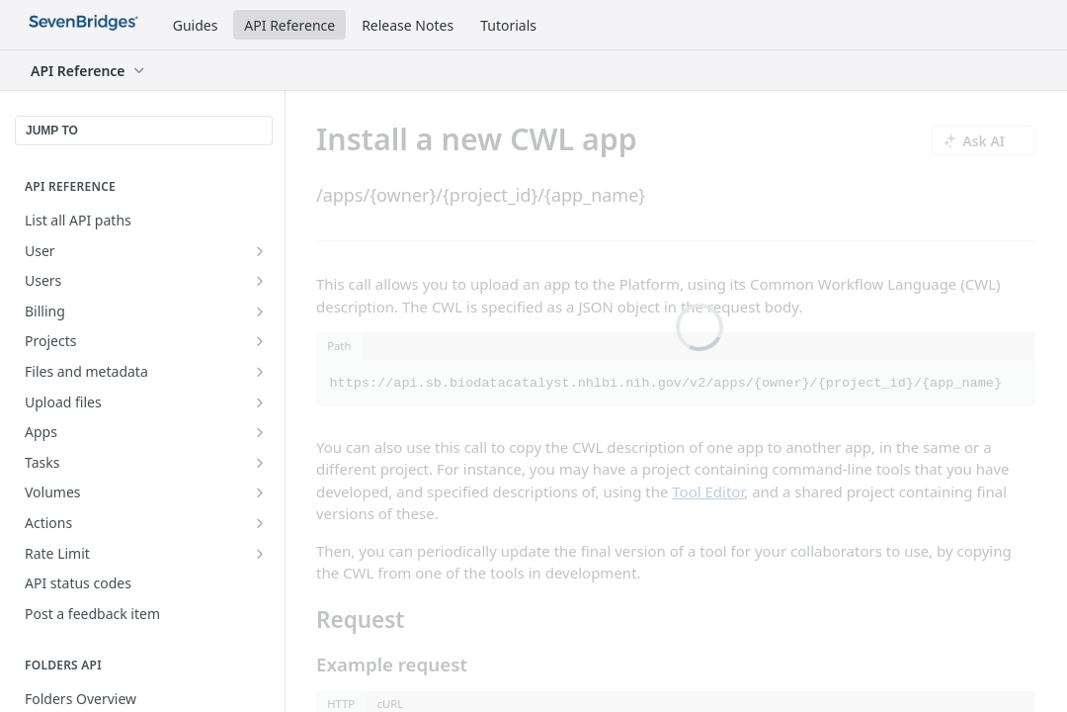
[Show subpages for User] (260, 251)
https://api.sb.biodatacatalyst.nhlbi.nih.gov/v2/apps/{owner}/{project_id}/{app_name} (666, 383)
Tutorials (508, 25)
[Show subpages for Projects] (260, 341)
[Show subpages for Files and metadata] (260, 372)
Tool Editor (708, 491)
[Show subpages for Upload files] (260, 402)
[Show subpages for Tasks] (260, 463)
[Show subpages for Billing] (260, 311)
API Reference (289, 25)
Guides (195, 25)
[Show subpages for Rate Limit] (260, 554)
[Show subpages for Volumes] (260, 492)
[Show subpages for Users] (260, 281)
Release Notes (407, 25)
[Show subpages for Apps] (260, 432)
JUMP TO (52, 130)
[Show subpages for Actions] (260, 523)
